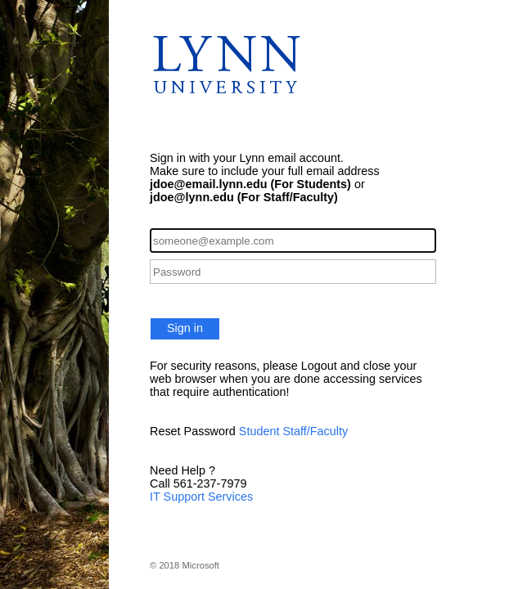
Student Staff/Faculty (293, 431)
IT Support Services (201, 496)
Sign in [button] (185, 328)
